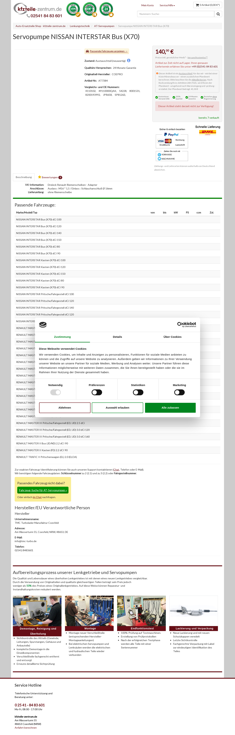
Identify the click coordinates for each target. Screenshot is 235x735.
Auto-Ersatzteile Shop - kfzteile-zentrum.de (41, 26)
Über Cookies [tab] (173, 336)
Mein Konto (147, 5)
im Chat (37, 497)
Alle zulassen (170, 407)
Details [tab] (117, 336)
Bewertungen (50, 177)
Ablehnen (64, 407)
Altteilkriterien (199, 79)
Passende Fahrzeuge (102, 51)
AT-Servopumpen (104, 26)
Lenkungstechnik (80, 26)
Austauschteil (185, 73)
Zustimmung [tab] (62, 336)
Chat (116, 469)
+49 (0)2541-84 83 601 (204, 66)
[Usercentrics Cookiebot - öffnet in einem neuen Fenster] (180, 325)
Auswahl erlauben (117, 407)
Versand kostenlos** (197, 57)
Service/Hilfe (167, 5)
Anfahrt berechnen (26, 727)
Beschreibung (24, 177)
